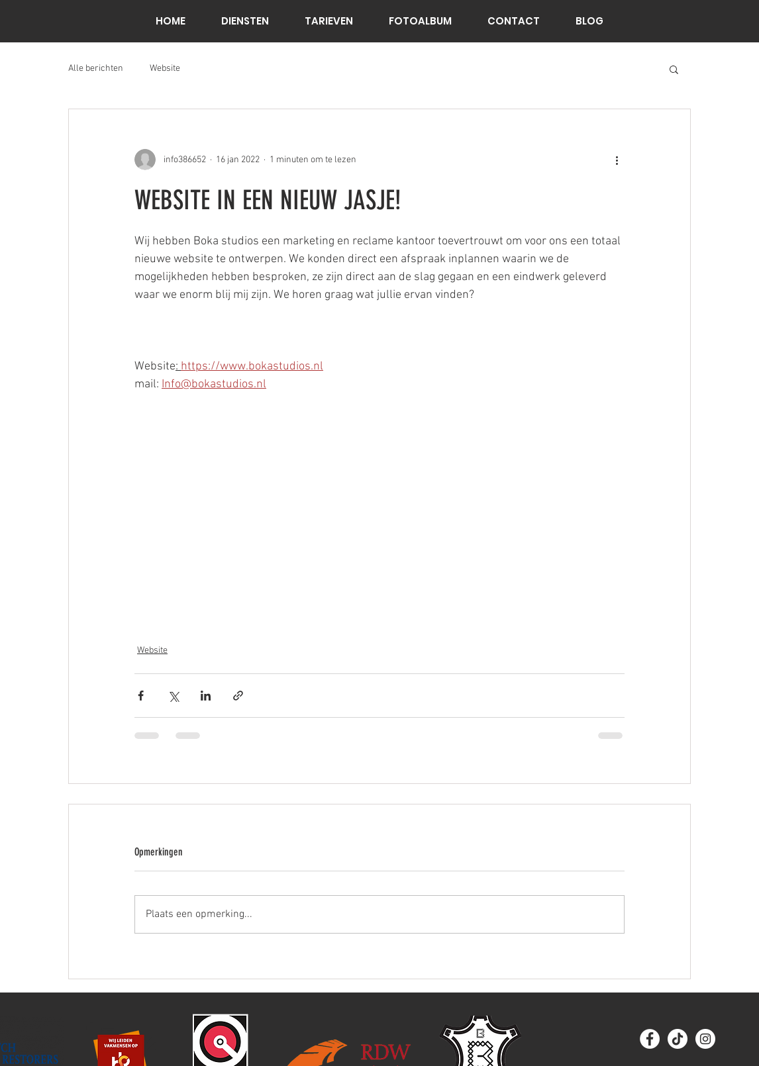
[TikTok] (677, 1039)
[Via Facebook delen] (140, 695)
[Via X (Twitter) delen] (173, 695)
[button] (674, 69)
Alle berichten (95, 68)
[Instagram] (705, 1039)
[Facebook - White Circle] (650, 1039)
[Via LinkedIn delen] (205, 695)
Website (165, 68)
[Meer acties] (617, 160)
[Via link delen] (238, 695)
